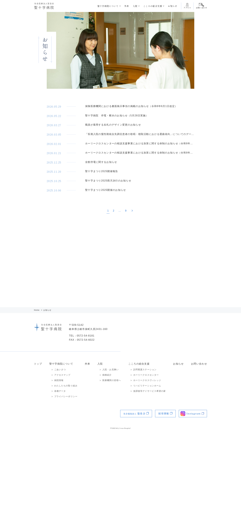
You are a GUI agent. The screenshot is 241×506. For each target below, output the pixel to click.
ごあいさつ (60, 369)
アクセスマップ (62, 375)
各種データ (60, 391)
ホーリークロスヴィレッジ (147, 380)
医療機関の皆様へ (111, 380)
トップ (38, 363)
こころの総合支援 (152, 6)
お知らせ (172, 6)
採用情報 (163, 413)
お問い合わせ (201, 7)
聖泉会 (134, 413)
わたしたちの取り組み (65, 385)
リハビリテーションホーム (147, 385)
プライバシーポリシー (65, 396)
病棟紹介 (107, 375)
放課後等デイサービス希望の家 (149, 391)
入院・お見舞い (110, 369)
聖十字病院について (108, 6)
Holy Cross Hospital (123, 428)
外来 (126, 6)
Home (37, 310)
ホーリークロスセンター (146, 375)
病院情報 (58, 380)
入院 (135, 6)
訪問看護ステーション (144, 369)
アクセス (187, 7)
